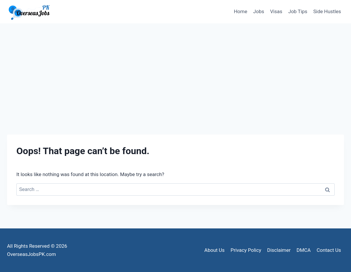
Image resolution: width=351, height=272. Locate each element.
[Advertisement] (175, 67)
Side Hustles (327, 11)
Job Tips (297, 11)
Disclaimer (278, 250)
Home (240, 11)
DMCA (304, 250)
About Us (214, 250)
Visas (276, 11)
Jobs (258, 11)
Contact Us (328, 250)
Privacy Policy (245, 250)
